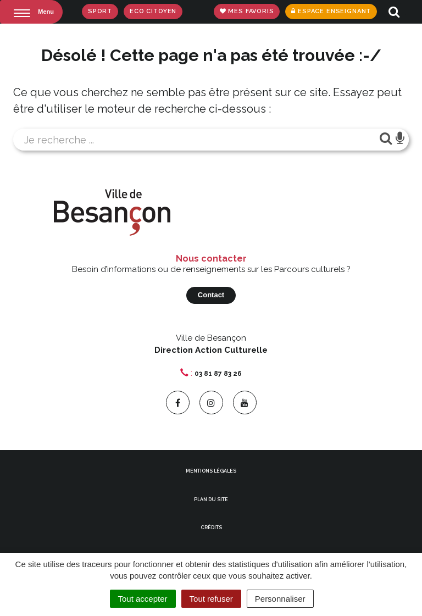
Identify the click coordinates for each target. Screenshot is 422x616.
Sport (100, 11)
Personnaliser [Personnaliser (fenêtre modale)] (280, 598)
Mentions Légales (211, 471)
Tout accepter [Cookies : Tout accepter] (143, 598)
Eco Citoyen (153, 11)
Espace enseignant (331, 11)
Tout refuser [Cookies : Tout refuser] (211, 598)
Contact (211, 295)
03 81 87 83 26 (218, 374)
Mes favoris (247, 11)
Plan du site (211, 499)
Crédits (211, 527)
